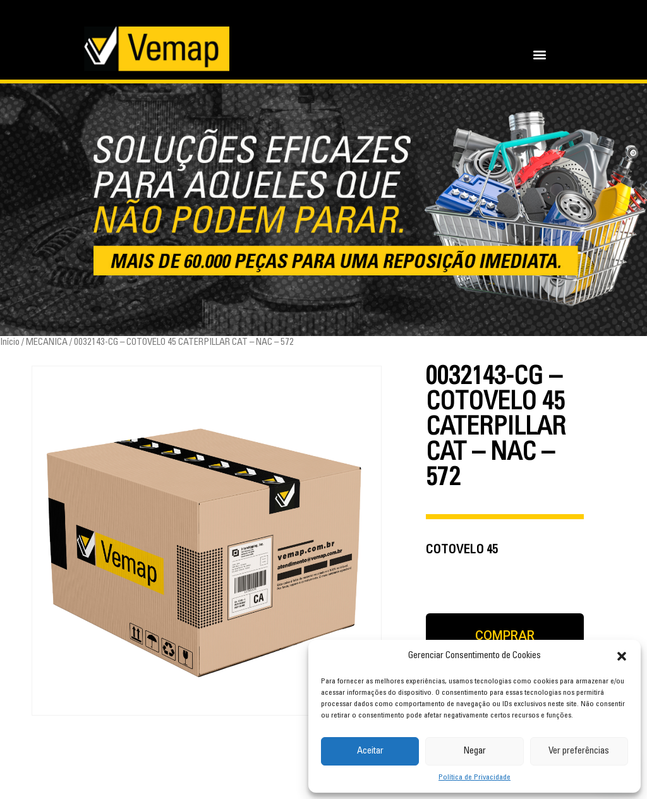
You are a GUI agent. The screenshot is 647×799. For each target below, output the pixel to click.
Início (10, 342)
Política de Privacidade (474, 777)
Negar (474, 751)
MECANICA (47, 342)
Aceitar (370, 751)
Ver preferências (578, 751)
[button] (621, 656)
